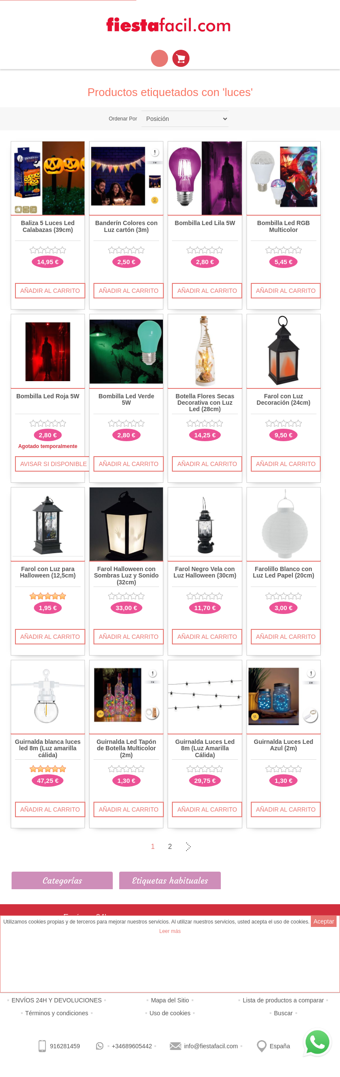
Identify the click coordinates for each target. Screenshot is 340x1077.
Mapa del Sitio (170, 1000)
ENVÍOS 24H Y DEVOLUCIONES (57, 1000)
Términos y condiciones (56, 1013)
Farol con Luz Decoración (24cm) (283, 399)
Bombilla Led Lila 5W (205, 223)
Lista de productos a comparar (283, 1000)
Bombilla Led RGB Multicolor (283, 226)
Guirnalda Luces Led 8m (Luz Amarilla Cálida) (205, 748)
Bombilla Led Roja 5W (47, 396)
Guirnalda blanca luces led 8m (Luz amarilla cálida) (48, 748)
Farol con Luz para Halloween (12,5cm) (47, 572)
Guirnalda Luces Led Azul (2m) (283, 745)
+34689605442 (132, 1046)
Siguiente (187, 846)
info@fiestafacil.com (211, 1046)
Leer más (170, 931)
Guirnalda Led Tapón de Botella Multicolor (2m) (126, 748)
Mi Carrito (181, 58)
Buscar (283, 1013)
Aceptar (323, 921)
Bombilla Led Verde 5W (126, 399)
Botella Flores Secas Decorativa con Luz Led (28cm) (205, 403)
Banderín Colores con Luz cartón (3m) (126, 226)
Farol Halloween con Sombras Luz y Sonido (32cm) (126, 576)
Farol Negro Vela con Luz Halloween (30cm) (205, 572)
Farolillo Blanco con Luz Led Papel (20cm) (283, 572)
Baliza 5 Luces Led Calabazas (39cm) (48, 226)
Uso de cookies (170, 1013)
